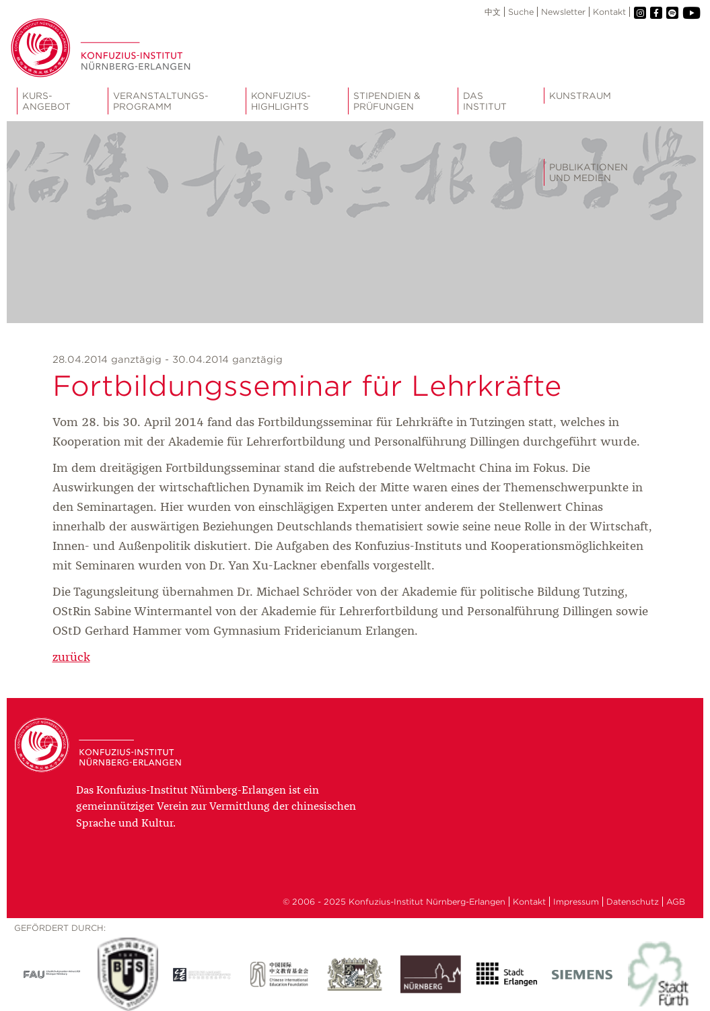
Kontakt (609, 12)
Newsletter (563, 12)
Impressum (576, 902)
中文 (493, 12)
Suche (521, 12)
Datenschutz (632, 902)
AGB (675, 902)
